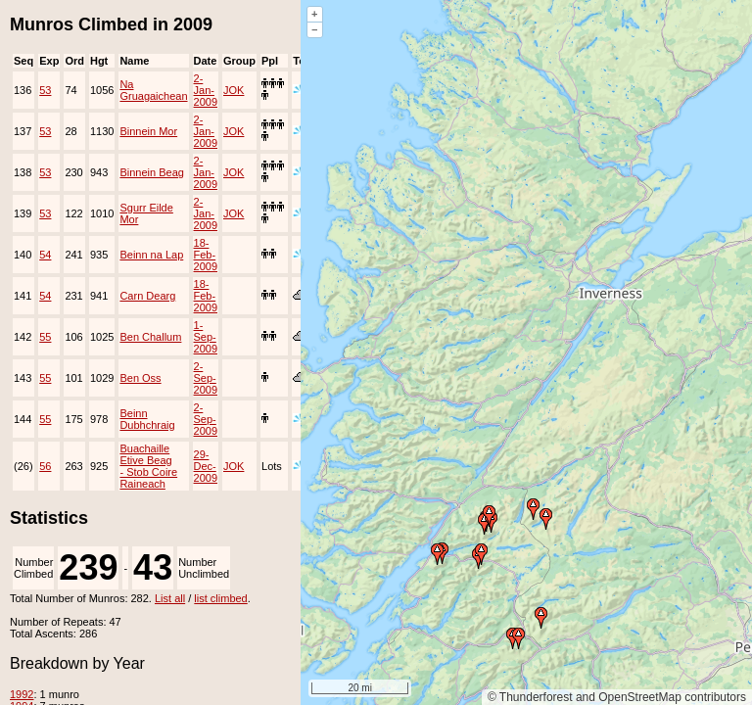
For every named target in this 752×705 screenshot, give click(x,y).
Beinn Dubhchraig (146, 419)
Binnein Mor (148, 131)
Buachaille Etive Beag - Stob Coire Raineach (148, 466)
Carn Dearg (147, 296)
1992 (21, 694)
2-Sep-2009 (205, 378)
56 (45, 466)
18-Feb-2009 (205, 254)
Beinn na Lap (151, 254)
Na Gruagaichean (153, 90)
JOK (233, 90)
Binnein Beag (151, 172)
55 (45, 337)
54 (45, 254)
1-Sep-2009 (205, 336)
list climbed (220, 598)
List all (170, 598)
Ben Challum (150, 337)
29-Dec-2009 (205, 466)
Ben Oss (140, 378)
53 (45, 90)
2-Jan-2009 (205, 90)
